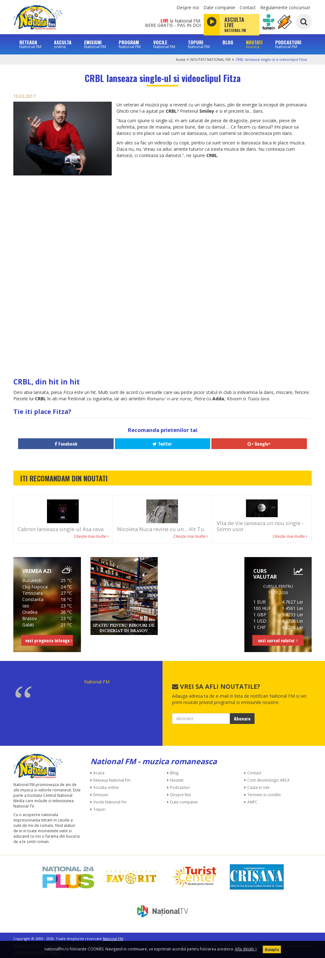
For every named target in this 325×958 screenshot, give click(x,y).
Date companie (219, 7)
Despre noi (187, 7)
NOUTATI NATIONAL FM (210, 59)
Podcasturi (180, 787)
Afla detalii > (246, 949)
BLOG (227, 42)
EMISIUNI (95, 44)
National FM (96, 682)
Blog (174, 772)
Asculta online (106, 787)
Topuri (99, 809)
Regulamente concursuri (285, 7)
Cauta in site (258, 787)
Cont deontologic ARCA (268, 780)
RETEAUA (30, 44)
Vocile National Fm (110, 801)
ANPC (252, 801)
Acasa (180, 59)
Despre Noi (180, 794)
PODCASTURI (288, 44)
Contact (248, 7)
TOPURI (199, 44)
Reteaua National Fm (111, 780)
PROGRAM (130, 44)
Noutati (176, 780)
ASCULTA (62, 44)
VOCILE (164, 44)
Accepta (272, 949)
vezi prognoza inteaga (48, 640)
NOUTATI (254, 44)
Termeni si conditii (264, 794)
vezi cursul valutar (278, 640)
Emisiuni (100, 794)
